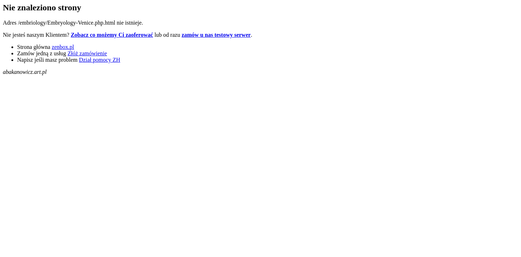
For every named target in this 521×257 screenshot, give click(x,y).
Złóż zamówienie (87, 53)
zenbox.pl (63, 47)
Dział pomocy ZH (99, 60)
